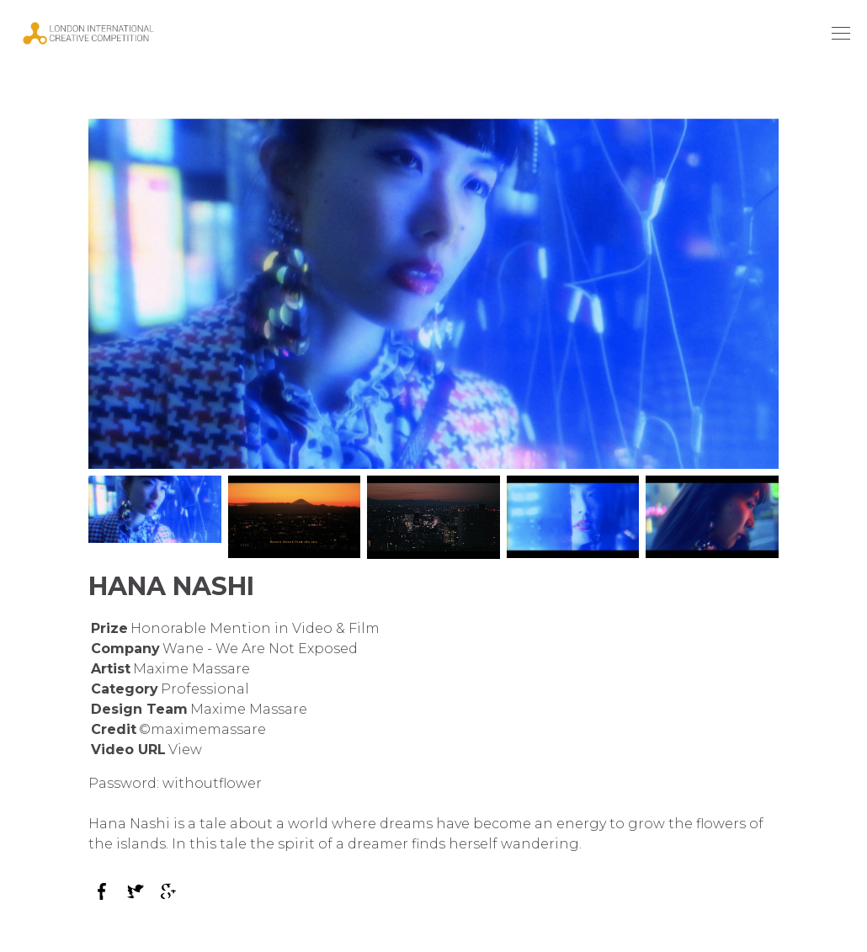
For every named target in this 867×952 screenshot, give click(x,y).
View (185, 750)
